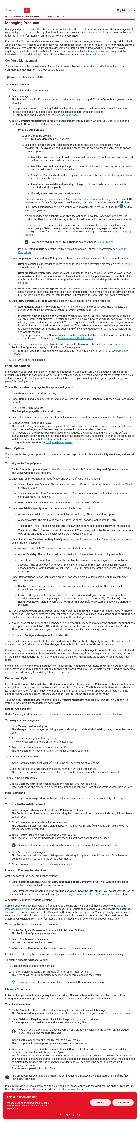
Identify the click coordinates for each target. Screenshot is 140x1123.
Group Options (105, 241)
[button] (27, 10)
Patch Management (16, 16)
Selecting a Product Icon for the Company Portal (89, 894)
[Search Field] (17, 10)
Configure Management (58, 442)
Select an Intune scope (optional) (90, 199)
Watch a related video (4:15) (27, 77)
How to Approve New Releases (75, 338)
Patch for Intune (32, 16)
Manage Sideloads (95, 54)
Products (43, 16)
